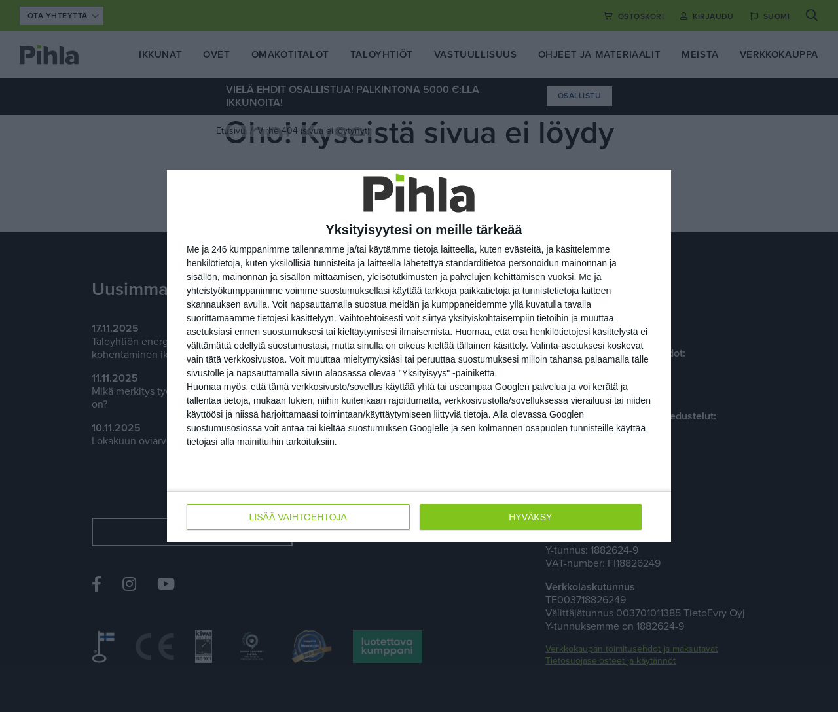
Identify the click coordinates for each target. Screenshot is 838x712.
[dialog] (419, 356)
